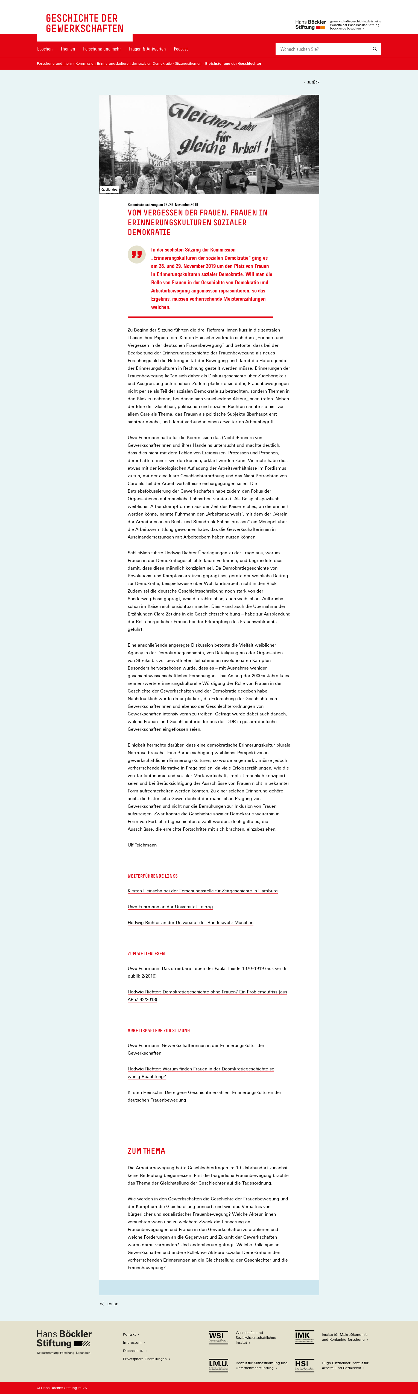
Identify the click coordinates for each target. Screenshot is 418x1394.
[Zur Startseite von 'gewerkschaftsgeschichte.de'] (84, 29)
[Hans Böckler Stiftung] (64, 1352)
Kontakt (129, 1334)
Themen (67, 49)
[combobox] (322, 49)
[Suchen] (375, 49)
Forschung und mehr (102, 49)
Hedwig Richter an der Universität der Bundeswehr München (190, 922)
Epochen (45, 49)
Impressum (132, 1342)
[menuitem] (45, 52)
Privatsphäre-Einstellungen (145, 1359)
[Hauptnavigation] (112, 48)
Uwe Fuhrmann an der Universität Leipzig (170, 907)
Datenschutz (133, 1351)
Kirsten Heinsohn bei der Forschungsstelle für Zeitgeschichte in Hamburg (203, 891)
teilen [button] (109, 1303)
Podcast (181, 49)
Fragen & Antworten (147, 49)
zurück (313, 82)
